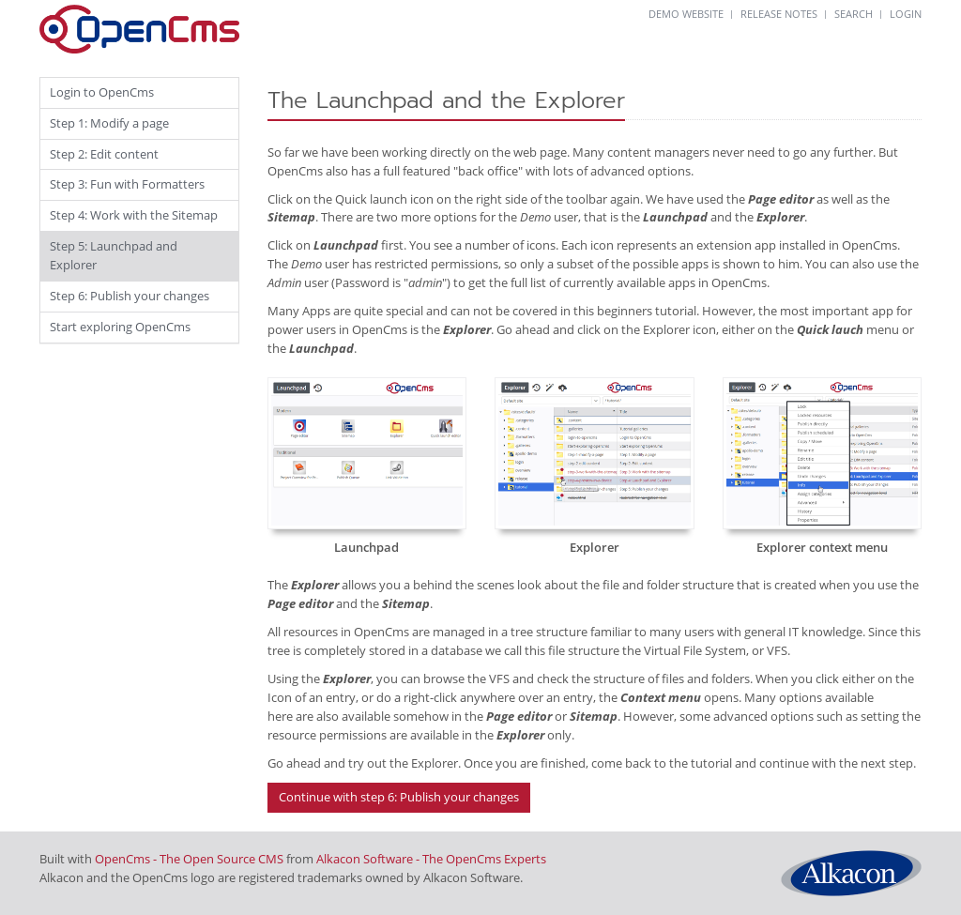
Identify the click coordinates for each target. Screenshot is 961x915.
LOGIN (906, 14)
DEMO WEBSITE (686, 14)
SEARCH (853, 14)
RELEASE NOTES (778, 14)
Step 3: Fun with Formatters (127, 183)
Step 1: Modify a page (109, 122)
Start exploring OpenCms (120, 326)
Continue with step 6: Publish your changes (399, 796)
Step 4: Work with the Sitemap (134, 214)
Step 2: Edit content (104, 153)
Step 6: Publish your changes (129, 295)
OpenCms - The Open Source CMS (189, 858)
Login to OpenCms (102, 92)
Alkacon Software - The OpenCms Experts (431, 858)
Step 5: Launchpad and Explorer (113, 255)
